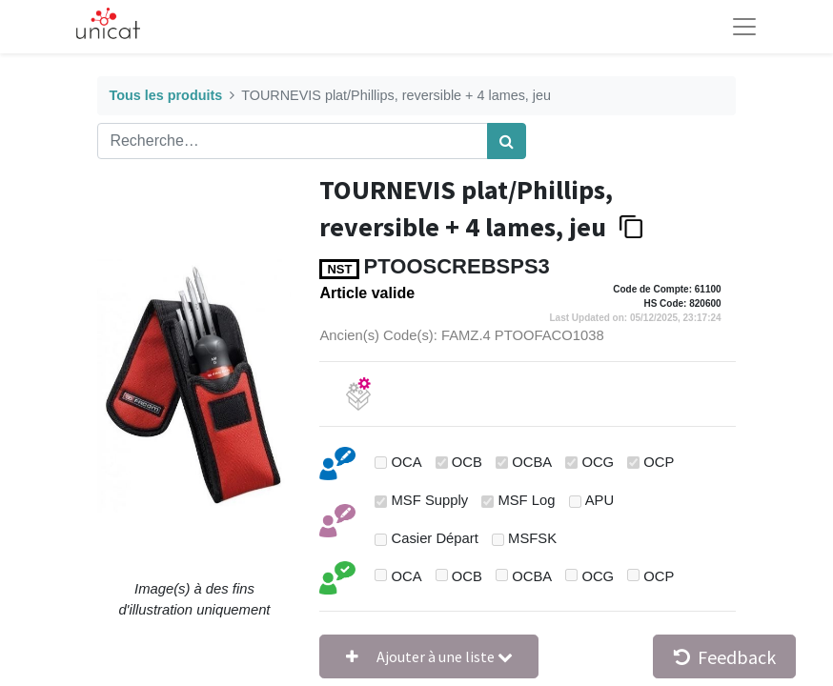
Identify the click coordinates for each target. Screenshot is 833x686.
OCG (597, 462)
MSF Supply (430, 500)
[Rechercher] (506, 141)
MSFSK (532, 538)
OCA (407, 462)
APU (599, 500)
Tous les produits (165, 95)
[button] (428, 656)
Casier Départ (435, 538)
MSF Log (526, 500)
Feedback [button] (725, 657)
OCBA (532, 462)
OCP (658, 462)
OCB (467, 462)
